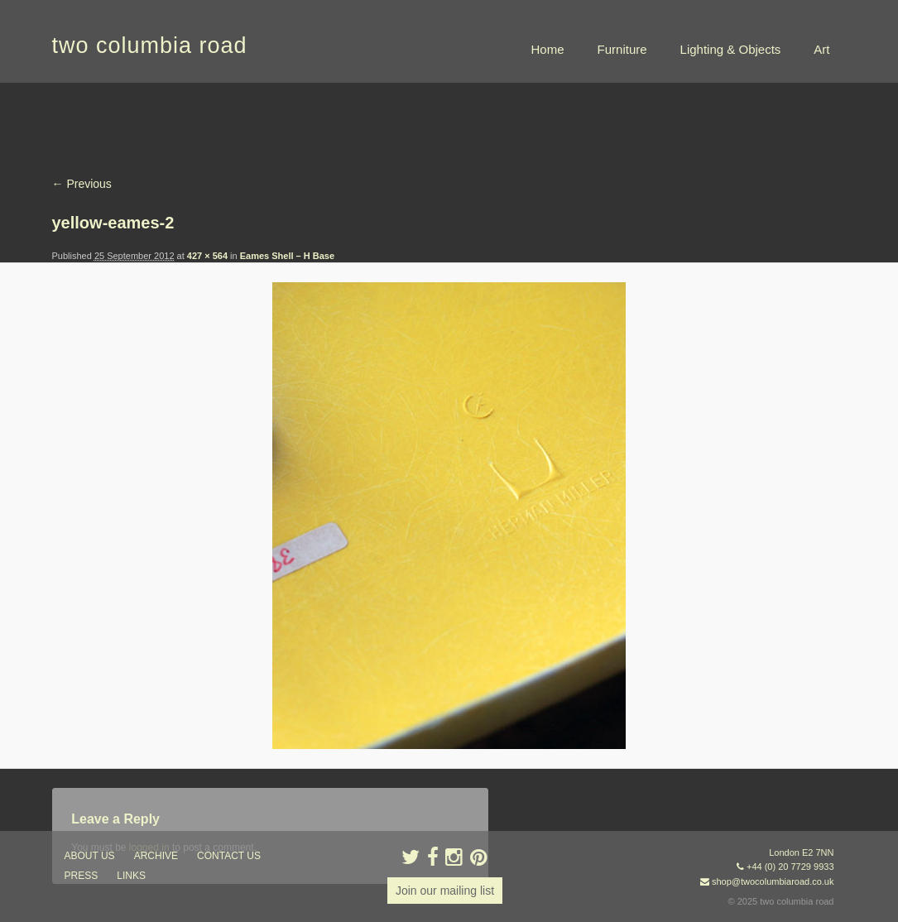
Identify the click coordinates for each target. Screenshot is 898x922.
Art (821, 49)
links (131, 875)
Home (547, 49)
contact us (229, 856)
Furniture (622, 49)
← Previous (82, 183)
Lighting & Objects (730, 49)
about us (90, 856)
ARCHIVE (156, 856)
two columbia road (149, 45)
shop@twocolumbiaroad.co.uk (773, 881)
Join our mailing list (445, 890)
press (81, 875)
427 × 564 (207, 256)
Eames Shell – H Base (287, 256)
